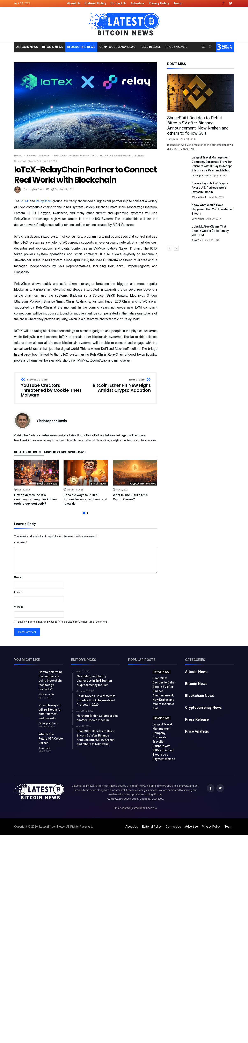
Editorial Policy (95, 3)
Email (18, 592)
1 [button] (84, 513)
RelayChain (44, 201)
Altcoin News (196, 672)
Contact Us (118, 3)
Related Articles (27, 452)
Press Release (197, 719)
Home (18, 155)
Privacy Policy (159, 3)
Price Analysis (197, 731)
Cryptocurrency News (143, 483)
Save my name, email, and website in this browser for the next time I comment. (63, 621)
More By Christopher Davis (65, 452)
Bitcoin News (99, 483)
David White (198, 218)
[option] (36, 483)
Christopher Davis (34, 189)
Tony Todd (172, 139)
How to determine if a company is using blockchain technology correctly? (35, 499)
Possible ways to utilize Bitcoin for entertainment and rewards (85, 499)
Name (18, 577)
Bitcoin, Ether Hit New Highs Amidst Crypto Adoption (119, 385)
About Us (73, 3)
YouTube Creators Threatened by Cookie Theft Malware (52, 388)
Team (177, 3)
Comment (20, 542)
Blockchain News (38, 155)
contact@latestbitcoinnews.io (139, 807)
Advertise (138, 3)
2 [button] (87, 513)
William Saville (199, 197)
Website (18, 607)
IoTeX (24, 201)
